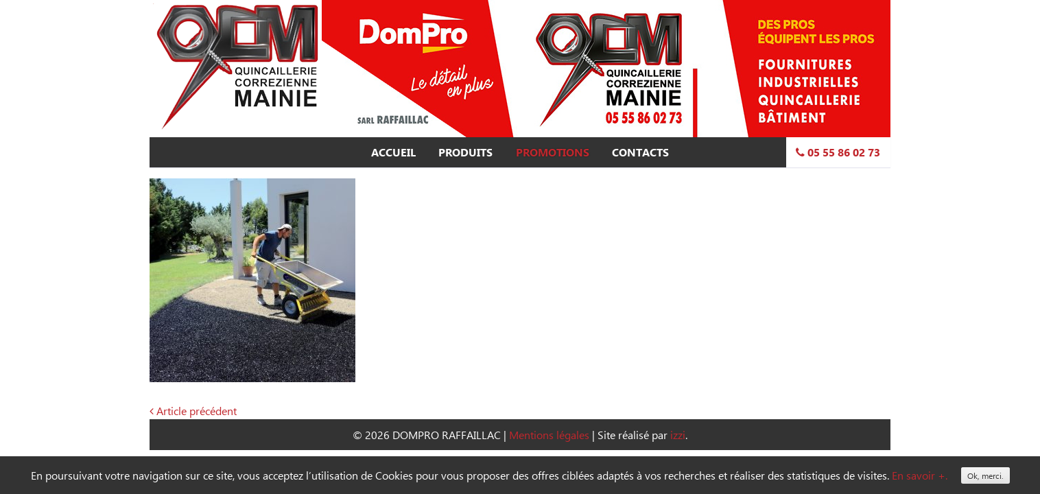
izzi (677, 434)
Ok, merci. (985, 475)
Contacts (640, 152)
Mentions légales (549, 434)
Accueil (393, 152)
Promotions (552, 152)
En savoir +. (919, 475)
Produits (465, 152)
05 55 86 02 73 (838, 152)
